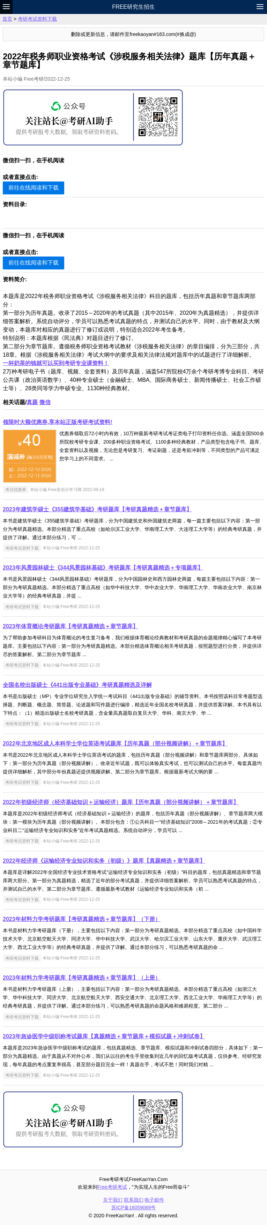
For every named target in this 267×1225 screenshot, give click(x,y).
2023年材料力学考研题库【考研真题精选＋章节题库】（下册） (82, 919)
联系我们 (133, 1200)
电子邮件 (154, 1200)
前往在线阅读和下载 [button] (33, 188)
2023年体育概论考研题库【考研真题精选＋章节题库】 (70, 626)
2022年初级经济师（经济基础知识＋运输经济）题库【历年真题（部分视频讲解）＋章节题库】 (121, 802)
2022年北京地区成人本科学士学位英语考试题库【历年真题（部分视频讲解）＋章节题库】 (115, 744)
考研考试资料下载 (37, 19)
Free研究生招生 (133, 7)
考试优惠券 (15, 489)
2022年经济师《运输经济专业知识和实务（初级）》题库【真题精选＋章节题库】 (104, 861)
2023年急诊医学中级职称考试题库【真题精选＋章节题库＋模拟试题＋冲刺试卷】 (104, 1036)
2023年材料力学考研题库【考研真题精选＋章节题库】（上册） (82, 978)
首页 (7, 19)
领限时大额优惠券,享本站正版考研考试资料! (57, 422)
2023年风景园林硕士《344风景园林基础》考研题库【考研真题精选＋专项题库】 (103, 568)
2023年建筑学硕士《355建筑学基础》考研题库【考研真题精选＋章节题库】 (97, 509)
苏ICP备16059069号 (133, 1207)
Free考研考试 (112, 1187)
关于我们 (113, 1200)
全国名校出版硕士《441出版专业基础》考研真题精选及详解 (77, 685)
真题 (32, 402)
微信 (45, 402)
